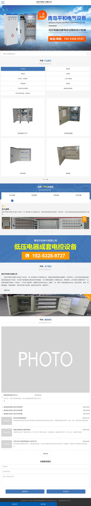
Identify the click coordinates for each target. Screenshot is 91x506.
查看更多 (45, 453)
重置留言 (25, 491)
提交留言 (66, 491)
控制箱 (68, 73)
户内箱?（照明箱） (23, 78)
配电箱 (23, 73)
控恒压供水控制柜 (23, 88)
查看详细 (7, 290)
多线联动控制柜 (68, 88)
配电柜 (68, 69)
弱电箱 (68, 83)
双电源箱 (23, 83)
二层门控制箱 (68, 78)
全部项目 (23, 69)
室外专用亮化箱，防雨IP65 (23, 93)
